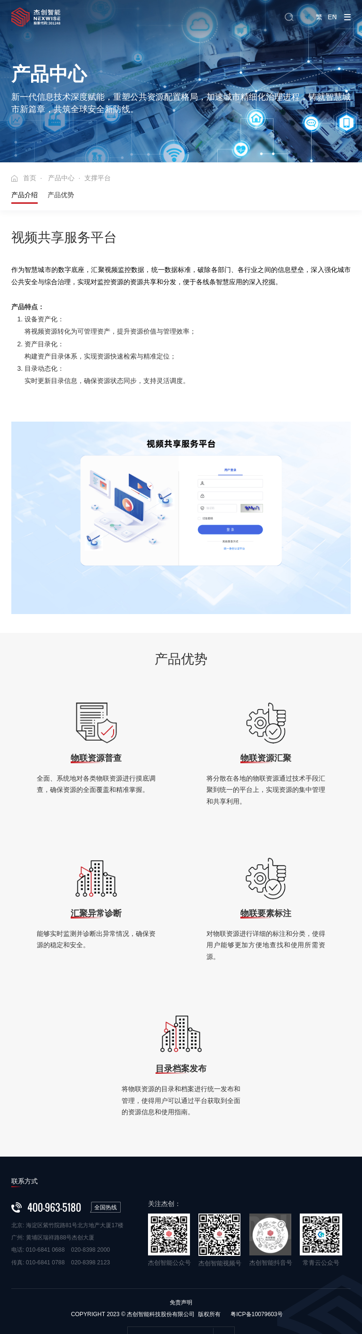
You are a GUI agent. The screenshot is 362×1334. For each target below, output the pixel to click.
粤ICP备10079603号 (256, 1283)
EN (331, 17)
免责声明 (181, 1272)
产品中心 (61, 147)
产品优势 (61, 164)
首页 (29, 147)
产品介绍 (24, 164)
